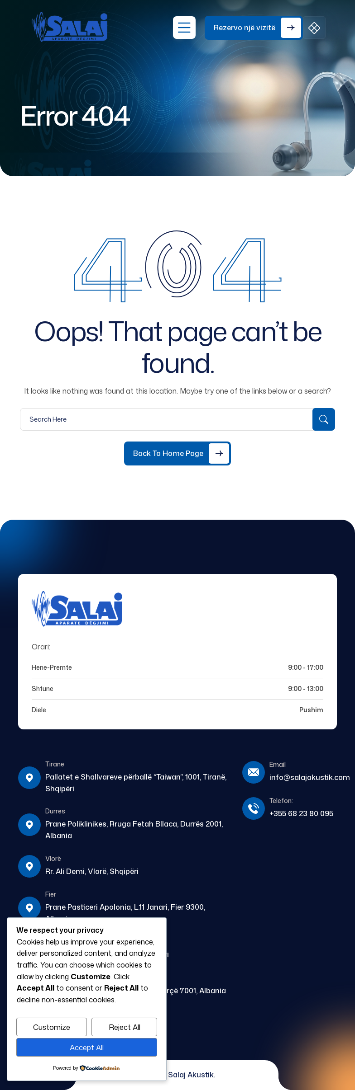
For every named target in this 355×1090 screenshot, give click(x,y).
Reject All (124, 1027)
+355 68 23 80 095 (301, 813)
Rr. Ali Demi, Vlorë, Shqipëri (92, 871)
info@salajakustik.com (309, 777)
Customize (51, 1027)
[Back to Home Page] (177, 453)
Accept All (87, 1047)
